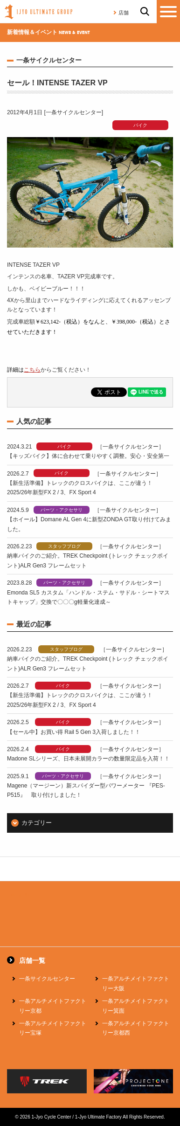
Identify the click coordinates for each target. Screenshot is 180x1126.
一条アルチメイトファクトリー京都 (52, 1006)
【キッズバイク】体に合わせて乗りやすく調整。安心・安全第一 (88, 456)
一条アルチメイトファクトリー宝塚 (52, 1028)
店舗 (123, 12)
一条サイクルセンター (47, 978)
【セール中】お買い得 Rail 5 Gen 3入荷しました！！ (73, 732)
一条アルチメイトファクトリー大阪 (135, 983)
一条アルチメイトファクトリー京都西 (135, 1028)
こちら (32, 369)
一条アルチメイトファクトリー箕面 (135, 1006)
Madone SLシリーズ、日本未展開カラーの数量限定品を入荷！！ (88, 758)
